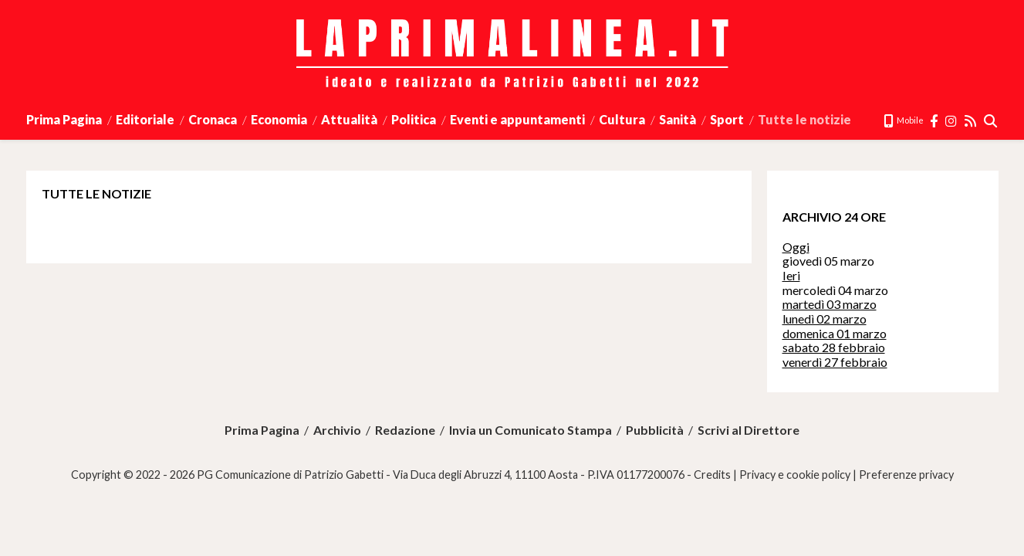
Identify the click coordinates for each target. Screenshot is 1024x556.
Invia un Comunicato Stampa (530, 430)
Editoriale (145, 119)
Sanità (677, 119)
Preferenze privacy (906, 474)
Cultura (622, 119)
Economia (279, 119)
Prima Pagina (64, 119)
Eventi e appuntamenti (517, 119)
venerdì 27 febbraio (834, 361)
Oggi (795, 246)
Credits (712, 474)
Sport (727, 119)
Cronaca (212, 119)
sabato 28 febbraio (833, 347)
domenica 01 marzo (834, 333)
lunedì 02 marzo (824, 318)
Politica (413, 119)
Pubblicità (655, 430)
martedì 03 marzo (829, 304)
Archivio (337, 430)
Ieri (791, 275)
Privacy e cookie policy (794, 474)
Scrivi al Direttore (748, 430)
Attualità (349, 119)
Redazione (405, 430)
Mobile (904, 120)
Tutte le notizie (804, 119)
